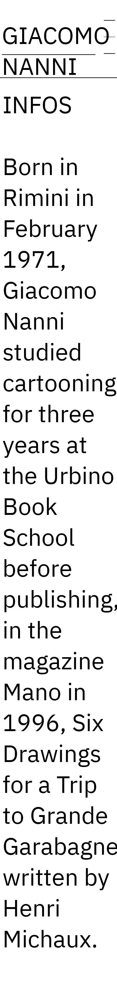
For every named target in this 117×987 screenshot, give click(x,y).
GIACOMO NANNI (56, 50)
